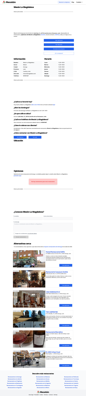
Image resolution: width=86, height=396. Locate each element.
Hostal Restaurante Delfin (55, 252)
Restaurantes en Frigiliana (15, 381)
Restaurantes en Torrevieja (71, 379)
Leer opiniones (59, 40)
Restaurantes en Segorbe (15, 387)
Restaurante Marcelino (54, 332)
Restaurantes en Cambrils (71, 383)
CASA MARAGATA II (53, 292)
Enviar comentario (21, 237)
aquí (54, 104)
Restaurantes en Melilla (43, 381)
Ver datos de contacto (59, 49)
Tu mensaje (16, 222)
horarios (43, 34)
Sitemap (55, 394)
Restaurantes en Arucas (43, 379)
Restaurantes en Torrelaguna (15, 385)
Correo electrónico (48, 216)
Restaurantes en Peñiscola (71, 377)
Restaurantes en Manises (43, 377)
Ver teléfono (20, 137)
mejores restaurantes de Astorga (53, 246)
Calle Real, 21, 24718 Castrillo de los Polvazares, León (47, 33)
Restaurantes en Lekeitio (15, 379)
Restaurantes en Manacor (43, 385)
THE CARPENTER (52, 312)
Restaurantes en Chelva (71, 381)
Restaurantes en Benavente (14, 383)
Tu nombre (16, 216)
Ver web (35, 137)
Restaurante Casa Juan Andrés (57, 272)
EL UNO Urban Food (53, 352)
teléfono (57, 34)
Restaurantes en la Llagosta (43, 383)
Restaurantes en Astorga (15, 377)
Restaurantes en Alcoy (71, 387)
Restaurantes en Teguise (71, 385)
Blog (73, 2)
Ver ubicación (58, 44)
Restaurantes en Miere (43, 387)
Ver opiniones (65, 265)
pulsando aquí (17, 175)
